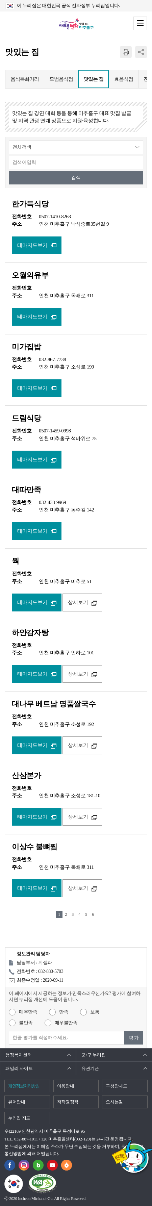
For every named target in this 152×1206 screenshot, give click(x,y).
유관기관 (90, 1068)
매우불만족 (66, 1022)
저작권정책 (67, 1101)
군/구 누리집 (93, 1054)
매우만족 (28, 1011)
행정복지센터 (18, 1054)
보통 (94, 1011)
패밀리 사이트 (19, 1068)
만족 (63, 1011)
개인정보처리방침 (23, 1085)
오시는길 (114, 1101)
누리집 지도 (19, 1118)
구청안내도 (116, 1085)
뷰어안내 (16, 1101)
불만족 (26, 1022)
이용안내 (65, 1085)
